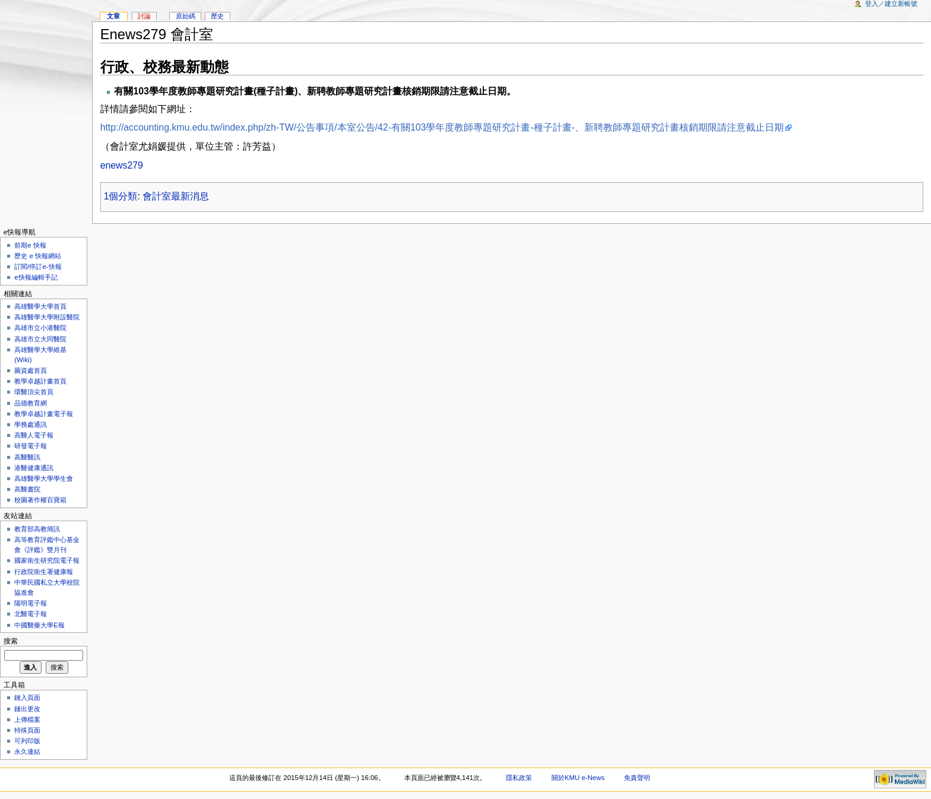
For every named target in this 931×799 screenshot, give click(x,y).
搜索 (11, 641)
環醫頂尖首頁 (33, 391)
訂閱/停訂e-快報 (37, 266)
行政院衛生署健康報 (43, 571)
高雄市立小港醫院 (40, 327)
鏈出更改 (27, 708)
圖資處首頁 (30, 370)
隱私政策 (519, 777)
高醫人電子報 (33, 435)
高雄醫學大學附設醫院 (47, 317)
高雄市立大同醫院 (40, 339)
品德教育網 (30, 403)
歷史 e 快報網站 (41, 255)
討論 (144, 16)
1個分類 (121, 196)
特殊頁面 (27, 730)
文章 (113, 16)
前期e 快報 (30, 245)
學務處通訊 (30, 424)
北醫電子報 (30, 613)
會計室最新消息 (175, 196)
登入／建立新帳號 (891, 3)
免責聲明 (637, 777)
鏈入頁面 (27, 697)
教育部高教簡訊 (37, 528)
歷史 (217, 16)
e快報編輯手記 (35, 277)
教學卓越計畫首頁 (40, 381)
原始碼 (185, 16)
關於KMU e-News (578, 777)
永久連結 (27, 751)
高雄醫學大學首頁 (40, 306)
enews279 (121, 165)
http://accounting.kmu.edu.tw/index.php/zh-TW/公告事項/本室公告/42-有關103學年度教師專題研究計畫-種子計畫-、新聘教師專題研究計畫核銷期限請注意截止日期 (442, 127)
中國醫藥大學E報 (39, 625)
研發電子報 (30, 445)
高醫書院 (27, 489)
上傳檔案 (27, 719)
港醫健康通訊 (33, 467)
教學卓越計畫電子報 (43, 413)
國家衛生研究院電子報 (47, 560)
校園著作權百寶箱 (40, 499)
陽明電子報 (30, 603)
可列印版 (27, 740)
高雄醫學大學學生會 (43, 478)
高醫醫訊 (27, 457)
